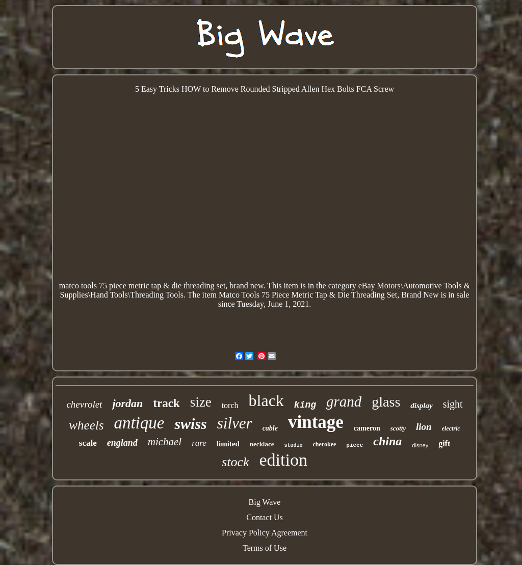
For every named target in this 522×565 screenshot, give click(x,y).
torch (230, 405)
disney (420, 445)
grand (343, 401)
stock (235, 461)
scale (88, 443)
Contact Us (264, 517)
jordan (127, 403)
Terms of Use (264, 548)
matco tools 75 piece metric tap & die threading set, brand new (161, 285)
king (305, 405)
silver (234, 423)
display (421, 405)
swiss (190, 423)
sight (453, 404)
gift (444, 443)
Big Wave (265, 502)
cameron (367, 428)
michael (164, 442)
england (122, 443)
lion (424, 426)
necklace (262, 444)
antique (139, 423)
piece (354, 445)
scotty (398, 428)
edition (283, 459)
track (166, 403)
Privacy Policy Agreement (264, 532)
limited (228, 444)
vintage (316, 422)
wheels (86, 425)
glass (386, 402)
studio (293, 445)
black (266, 400)
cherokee (324, 444)
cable (270, 428)
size (201, 402)
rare (199, 443)
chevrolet (84, 404)
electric (451, 428)
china (387, 441)
